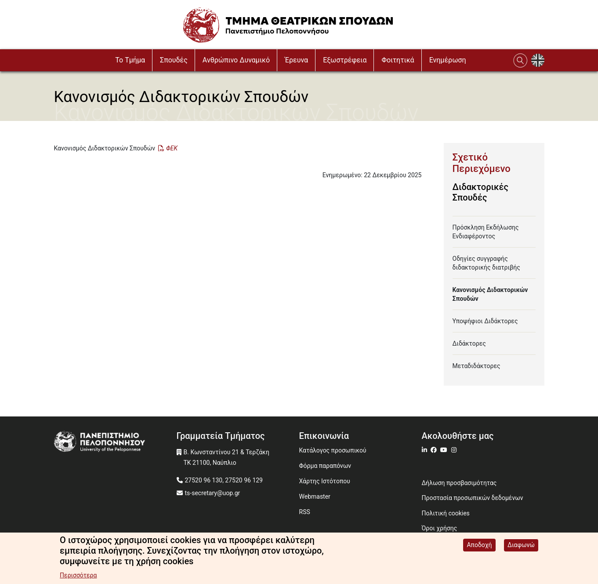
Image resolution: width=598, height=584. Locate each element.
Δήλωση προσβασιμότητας (459, 482)
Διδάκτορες (469, 343)
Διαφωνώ (521, 545)
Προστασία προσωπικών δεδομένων (472, 497)
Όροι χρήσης (439, 528)
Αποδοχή (479, 545)
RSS (304, 511)
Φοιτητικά (397, 60)
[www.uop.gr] (115, 442)
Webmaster (314, 496)
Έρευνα (296, 60)
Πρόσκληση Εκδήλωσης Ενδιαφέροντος (486, 232)
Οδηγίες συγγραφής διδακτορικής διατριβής (486, 263)
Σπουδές (174, 60)
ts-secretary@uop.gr (212, 492)
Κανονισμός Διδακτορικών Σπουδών (490, 294)
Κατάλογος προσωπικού (332, 450)
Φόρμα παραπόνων (325, 465)
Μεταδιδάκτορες (476, 365)
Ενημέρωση (447, 60)
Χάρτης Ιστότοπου (324, 481)
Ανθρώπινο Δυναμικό (236, 60)
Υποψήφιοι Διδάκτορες (485, 321)
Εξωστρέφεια (344, 60)
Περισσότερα (78, 576)
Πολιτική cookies (446, 513)
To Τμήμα (130, 60)
